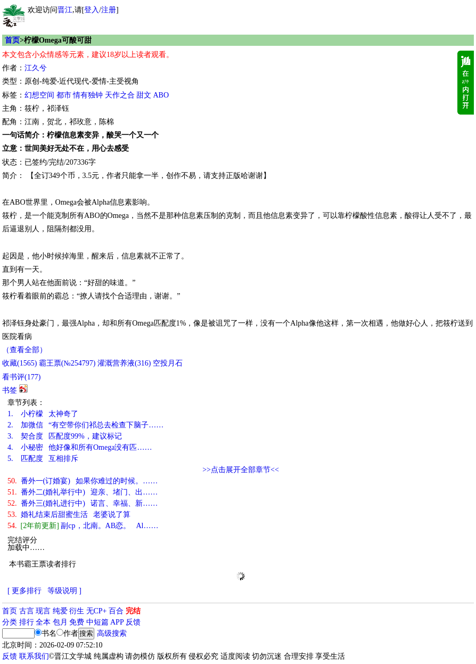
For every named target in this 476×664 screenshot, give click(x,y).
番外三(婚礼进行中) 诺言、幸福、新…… (82, 503)
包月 (60, 622)
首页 (12, 40)
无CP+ (96, 611)
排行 (26, 622)
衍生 (76, 611)
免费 (76, 622)
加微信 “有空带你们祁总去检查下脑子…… (85, 425)
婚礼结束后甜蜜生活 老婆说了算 (68, 515)
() (19, 363)
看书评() (21, 377)
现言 (43, 611)
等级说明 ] (64, 591)
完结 (133, 611)
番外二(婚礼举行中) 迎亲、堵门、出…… (82, 492)
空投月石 (168, 363)
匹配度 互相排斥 (42, 459)
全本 (43, 622)
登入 (91, 10)
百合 (116, 611)
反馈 (133, 622)
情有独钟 (88, 95)
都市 (63, 95)
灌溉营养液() (124, 363)
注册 (108, 10)
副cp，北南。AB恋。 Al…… (83, 526)
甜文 (143, 95)
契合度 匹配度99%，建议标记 (64, 436)
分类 (9, 622)
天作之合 (120, 95)
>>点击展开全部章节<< (240, 470)
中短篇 (97, 622)
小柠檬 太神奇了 (42, 414)
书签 (9, 390)
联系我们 (34, 656)
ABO (161, 95)
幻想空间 (39, 95)
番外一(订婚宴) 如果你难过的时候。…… (82, 481)
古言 (26, 611)
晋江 (65, 10)
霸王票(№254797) (67, 363)
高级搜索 (112, 633)
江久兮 (35, 68)
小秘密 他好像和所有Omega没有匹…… (79, 447)
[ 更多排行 (24, 591)
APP (117, 622)
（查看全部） (24, 350)
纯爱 (60, 611)
